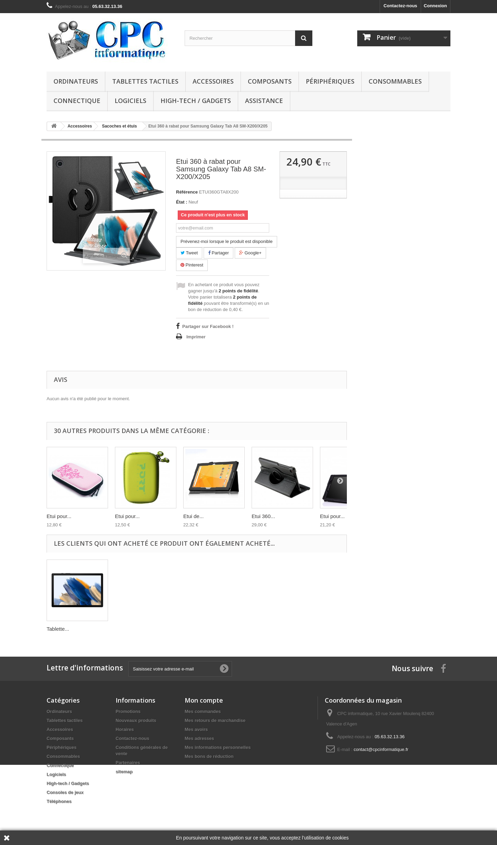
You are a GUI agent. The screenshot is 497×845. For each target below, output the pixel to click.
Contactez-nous (400, 5)
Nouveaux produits (136, 720)
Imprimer (196, 336)
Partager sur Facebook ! (208, 326)
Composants (270, 81)
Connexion (435, 5)
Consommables (395, 81)
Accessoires (213, 81)
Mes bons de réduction (209, 756)
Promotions (128, 711)
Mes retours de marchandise (215, 720)
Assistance (264, 100)
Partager (218, 252)
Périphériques (330, 81)
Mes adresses (199, 738)
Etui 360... (263, 516)
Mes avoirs (196, 729)
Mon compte (204, 700)
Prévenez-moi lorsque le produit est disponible (227, 241)
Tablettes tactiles (145, 81)
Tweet (189, 252)
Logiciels (130, 100)
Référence (187, 192)
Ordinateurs (75, 81)
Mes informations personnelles (218, 747)
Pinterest (192, 264)
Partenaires (128, 762)
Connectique (76, 100)
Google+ (250, 252)
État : (181, 202)
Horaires (125, 729)
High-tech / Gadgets (195, 100)
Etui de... (193, 516)
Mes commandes (203, 711)
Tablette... (58, 629)
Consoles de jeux (65, 792)
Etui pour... (59, 516)
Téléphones (59, 801)
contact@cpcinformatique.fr (381, 749)
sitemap (124, 771)
